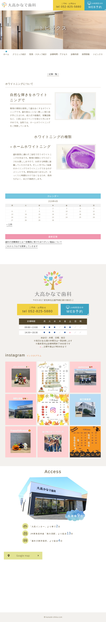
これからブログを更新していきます (21, 246)
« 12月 (9, 224)
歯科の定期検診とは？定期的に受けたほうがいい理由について (33, 241)
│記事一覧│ (53, 74)
